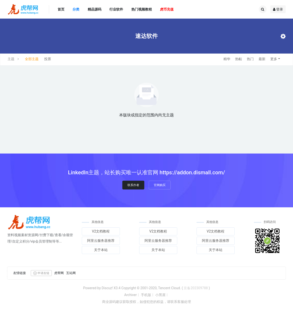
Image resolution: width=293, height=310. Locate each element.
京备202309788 (196, 288)
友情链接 (19, 273)
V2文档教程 (101, 231)
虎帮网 (59, 273)
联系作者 (133, 185)
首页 (61, 9)
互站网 (71, 273)
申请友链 (41, 273)
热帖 (238, 59)
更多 (273, 59)
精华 (226, 59)
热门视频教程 (141, 9)
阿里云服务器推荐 (101, 241)
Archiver (130, 295)
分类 (76, 9)
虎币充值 (167, 9)
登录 (278, 9)
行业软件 (116, 9)
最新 (262, 59)
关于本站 (101, 250)
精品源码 (94, 9)
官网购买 (160, 185)
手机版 (146, 295)
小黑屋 (160, 295)
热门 (250, 59)
